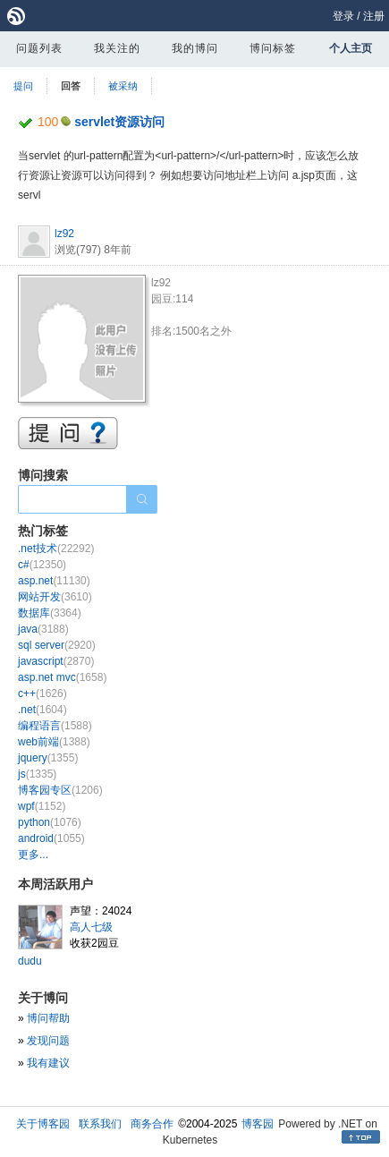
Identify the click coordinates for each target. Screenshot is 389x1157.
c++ (42, 693)
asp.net (54, 580)
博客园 (257, 1124)
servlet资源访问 (119, 122)
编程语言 (55, 725)
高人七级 (91, 927)
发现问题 (48, 1040)
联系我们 (100, 1124)
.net (42, 709)
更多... (33, 854)
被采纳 (123, 86)
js (37, 774)
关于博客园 (43, 1124)
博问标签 (272, 48)
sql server (57, 645)
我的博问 (195, 48)
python (49, 822)
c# (42, 564)
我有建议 (48, 1063)
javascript (56, 661)
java (43, 629)
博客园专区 (60, 790)
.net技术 (56, 548)
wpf (41, 806)
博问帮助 (48, 1018)
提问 (23, 86)
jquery (48, 758)
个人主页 (350, 48)
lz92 (64, 233)
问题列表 (39, 48)
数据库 (49, 613)
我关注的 (117, 48)
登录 (343, 16)
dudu (30, 961)
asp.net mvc (62, 677)
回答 (70, 86)
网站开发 (55, 597)
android (51, 838)
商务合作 (152, 1124)
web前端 (54, 742)
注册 (374, 16)
